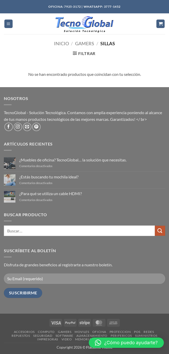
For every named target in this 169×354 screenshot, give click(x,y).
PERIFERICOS (121, 336)
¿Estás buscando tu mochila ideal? (48, 176)
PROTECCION (120, 332)
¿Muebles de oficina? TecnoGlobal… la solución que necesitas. (73, 159)
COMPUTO (46, 332)
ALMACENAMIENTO (92, 336)
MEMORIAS (84, 339)
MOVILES (82, 332)
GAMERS (65, 332)
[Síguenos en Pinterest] (36, 127)
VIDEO (66, 339)
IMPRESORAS (47, 339)
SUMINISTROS (146, 336)
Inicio (61, 43)
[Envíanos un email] (27, 127)
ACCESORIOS (24, 332)
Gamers (84, 43)
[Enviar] (160, 231)
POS (137, 332)
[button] (8, 24)
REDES (149, 332)
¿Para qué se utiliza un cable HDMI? (50, 193)
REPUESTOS (21, 336)
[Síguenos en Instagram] (18, 127)
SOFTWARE (64, 336)
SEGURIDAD (42, 336)
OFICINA (99, 332)
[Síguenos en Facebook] (8, 127)
